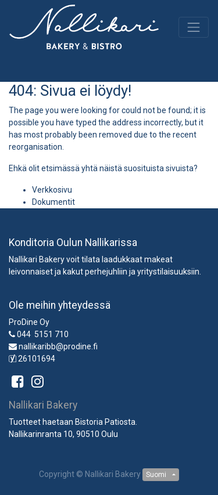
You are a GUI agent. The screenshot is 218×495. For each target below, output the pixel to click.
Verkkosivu (52, 189)
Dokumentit (53, 202)
